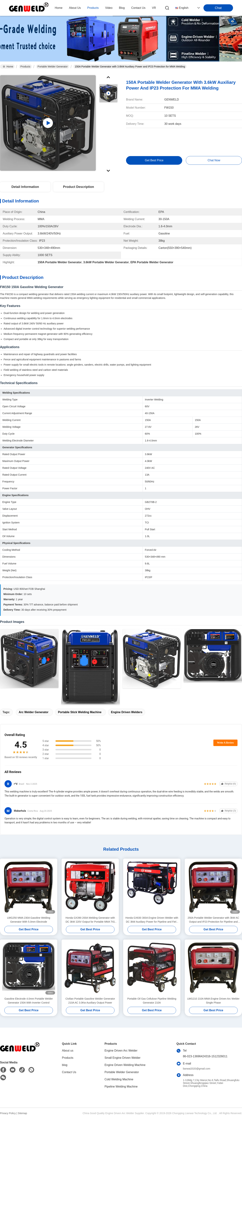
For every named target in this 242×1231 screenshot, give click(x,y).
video (109, 7)
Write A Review (225, 742)
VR (154, 7)
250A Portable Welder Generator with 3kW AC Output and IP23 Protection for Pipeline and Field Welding (213, 920)
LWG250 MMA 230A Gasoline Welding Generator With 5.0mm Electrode (28, 919)
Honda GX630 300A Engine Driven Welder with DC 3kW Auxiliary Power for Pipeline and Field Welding (151, 920)
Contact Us (69, 1072)
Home (58, 7)
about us (75, 7)
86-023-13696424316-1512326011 (205, 1056)
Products (25, 66)
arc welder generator (33, 712)
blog (122, 7)
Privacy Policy (8, 1113)
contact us (138, 7)
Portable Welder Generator (53, 66)
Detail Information (25, 187)
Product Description (78, 187)
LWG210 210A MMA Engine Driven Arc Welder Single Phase (213, 1000)
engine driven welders (126, 712)
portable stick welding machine (80, 712)
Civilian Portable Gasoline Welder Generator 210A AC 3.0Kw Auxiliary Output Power (90, 1000)
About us (67, 1050)
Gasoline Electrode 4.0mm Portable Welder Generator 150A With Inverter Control (29, 1000)
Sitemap (22, 1113)
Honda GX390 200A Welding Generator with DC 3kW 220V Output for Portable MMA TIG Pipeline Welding (90, 920)
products (93, 7)
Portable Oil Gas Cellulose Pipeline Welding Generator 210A (151, 1000)
